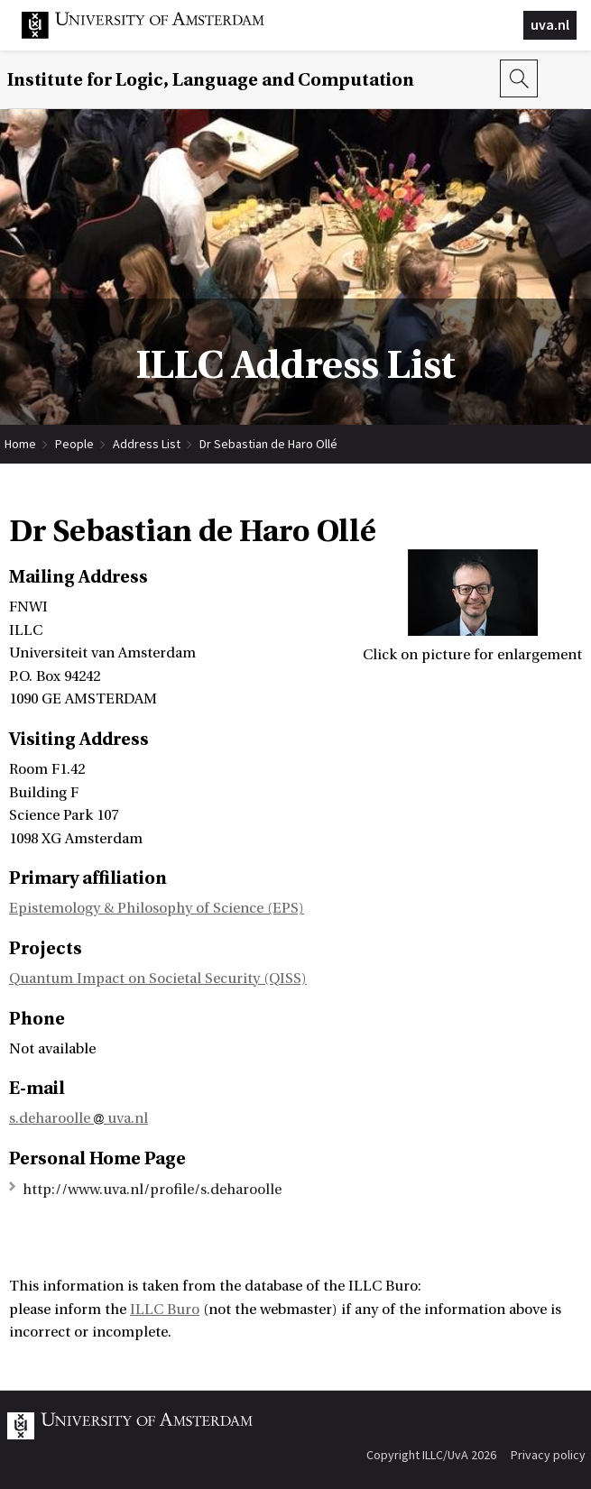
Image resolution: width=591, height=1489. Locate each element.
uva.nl (550, 24)
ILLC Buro (164, 1309)
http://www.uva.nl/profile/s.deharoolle (152, 1189)
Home (20, 444)
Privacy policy (548, 1455)
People (74, 444)
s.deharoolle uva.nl (78, 1118)
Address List (146, 444)
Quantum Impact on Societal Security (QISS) (158, 978)
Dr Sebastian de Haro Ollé (268, 444)
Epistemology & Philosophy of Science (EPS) (156, 908)
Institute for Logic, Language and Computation (210, 79)
